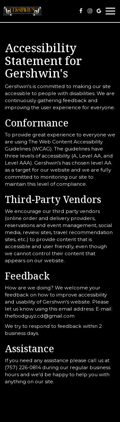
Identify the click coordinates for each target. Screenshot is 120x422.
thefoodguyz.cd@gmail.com (40, 316)
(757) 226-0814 (23, 367)
